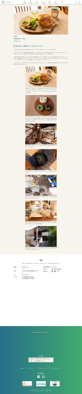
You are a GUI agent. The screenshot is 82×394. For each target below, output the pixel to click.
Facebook (55, 271)
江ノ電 (31, 361)
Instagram (57, 271)
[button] (66, 20)
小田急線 (31, 359)
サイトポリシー (31, 368)
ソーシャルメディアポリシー (55, 368)
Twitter (52, 271)
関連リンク (23, 368)
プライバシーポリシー (42, 368)
